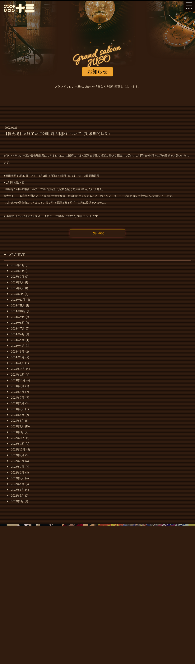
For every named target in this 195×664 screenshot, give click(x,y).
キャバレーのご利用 (80, 589)
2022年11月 (16, 444)
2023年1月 (15, 432)
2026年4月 (16, 265)
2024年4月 (16, 346)
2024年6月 (16, 334)
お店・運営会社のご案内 (46, 589)
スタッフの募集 (166, 589)
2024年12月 (16, 300)
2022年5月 (15, 478)
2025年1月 (15, 294)
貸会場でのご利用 (110, 589)
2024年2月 (15, 357)
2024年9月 (16, 317)
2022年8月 (15, 461)
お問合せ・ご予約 (97, 595)
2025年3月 (15, 282)
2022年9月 (15, 455)
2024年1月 (15, 363)
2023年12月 (16, 369)
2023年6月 (15, 403)
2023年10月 (16, 380)
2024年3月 (15, 352)
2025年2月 (15, 288)
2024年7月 (16, 328)
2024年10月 (16, 311)
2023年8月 (15, 392)
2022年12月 (16, 438)
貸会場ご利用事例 (139, 589)
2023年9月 (15, 386)
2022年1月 (15, 501)
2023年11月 (16, 375)
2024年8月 (16, 323)
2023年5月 (15, 409)
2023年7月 (15, 398)
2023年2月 (15, 426)
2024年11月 (16, 305)
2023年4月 (15, 415)
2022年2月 (15, 496)
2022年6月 (15, 472)
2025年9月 (15, 277)
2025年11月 (16, 271)
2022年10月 (16, 449)
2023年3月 (15, 421)
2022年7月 (15, 467)
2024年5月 (15, 340)
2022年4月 (15, 484)
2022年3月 (15, 490)
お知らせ (18, 589)
